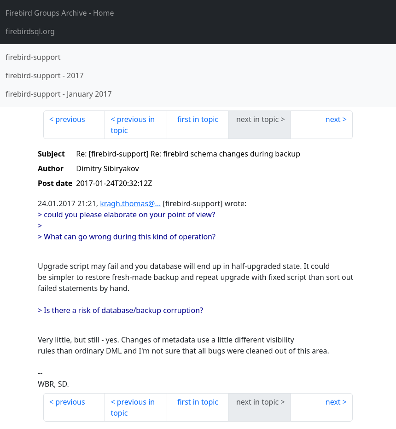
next (333, 119)
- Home (60, 13)
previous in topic (133, 124)
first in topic (197, 119)
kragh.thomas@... (130, 203)
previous (70, 119)
